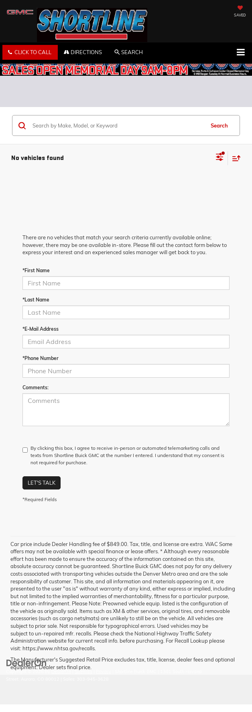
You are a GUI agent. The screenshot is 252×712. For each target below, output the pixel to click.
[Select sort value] (234, 158)
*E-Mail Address (40, 329)
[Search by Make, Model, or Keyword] (117, 125)
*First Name (36, 270)
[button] (30, 52)
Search (219, 125)
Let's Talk (41, 482)
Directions (83, 52)
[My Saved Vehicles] (240, 12)
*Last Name (35, 300)
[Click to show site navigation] (240, 52)
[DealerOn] (26, 662)
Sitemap (83, 671)
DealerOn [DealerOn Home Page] (61, 671)
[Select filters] (220, 158)
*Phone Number (40, 358)
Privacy (103, 671)
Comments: (35, 387)
